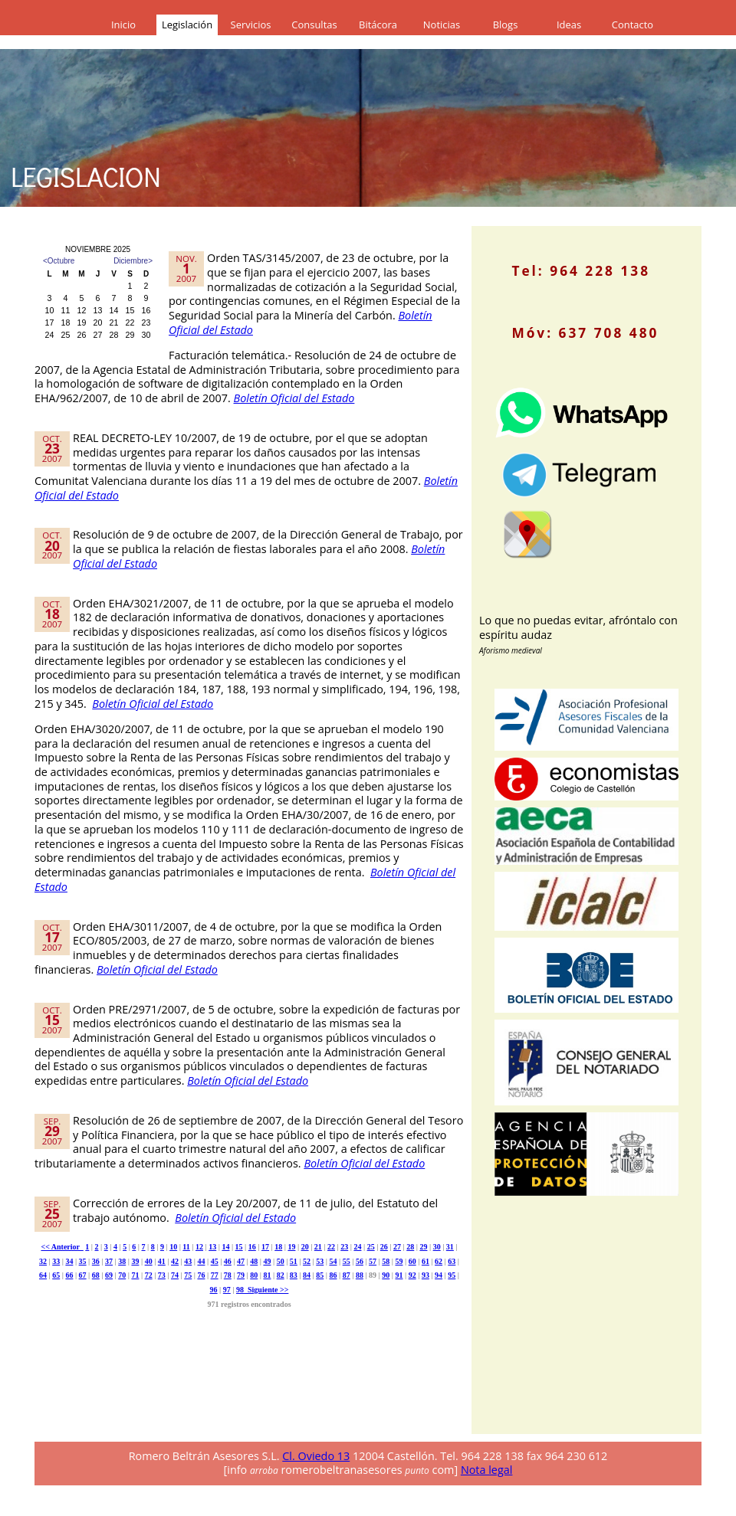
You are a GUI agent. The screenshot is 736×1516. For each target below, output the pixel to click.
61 (425, 1261)
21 (318, 1247)
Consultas (314, 24)
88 (359, 1275)
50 (280, 1261)
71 (135, 1275)
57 (372, 1261)
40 (149, 1261)
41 (162, 1261)
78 (228, 1275)
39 (135, 1261)
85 (320, 1275)
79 (241, 1275)
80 (254, 1275)
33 (56, 1261)
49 (267, 1261)
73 (162, 1275)
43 (188, 1261)
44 (201, 1261)
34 (69, 1261)
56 (359, 1261)
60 (412, 1261)
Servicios (251, 24)
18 (278, 1247)
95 (451, 1275)
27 (397, 1247)
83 (293, 1275)
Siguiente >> (266, 1289)
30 (437, 1247)
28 (410, 1247)
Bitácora (378, 24)
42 (175, 1261)
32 (43, 1261)
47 (241, 1261)
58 (385, 1261)
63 (451, 1261)
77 (215, 1275)
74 (175, 1275)
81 (267, 1275)
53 (320, 1261)
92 (412, 1275)
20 (305, 1247)
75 (188, 1275)
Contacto (632, 24)
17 (265, 1247)
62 (438, 1261)
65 (56, 1275)
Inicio (123, 24)
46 (228, 1261)
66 (69, 1275)
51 (293, 1261)
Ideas (569, 24)
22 (331, 1247)
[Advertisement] (594, 1327)
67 (83, 1275)
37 (109, 1261)
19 (291, 1247)
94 (438, 1275)
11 (185, 1247)
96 (214, 1289)
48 (254, 1261)
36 (96, 1261)
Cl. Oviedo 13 (316, 1456)
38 (122, 1261)
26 (384, 1247)
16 (252, 1247)
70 (122, 1275)
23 (344, 1247)
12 (199, 1247)
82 (280, 1275)
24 (357, 1247)
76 (201, 1275)
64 (43, 1275)
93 (425, 1275)
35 (83, 1261)
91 (398, 1275)
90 (385, 1275)
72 (149, 1275)
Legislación (187, 24)
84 (306, 1275)
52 (306, 1261)
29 (423, 1247)
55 (346, 1261)
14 (225, 1247)
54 (333, 1261)
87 (346, 1275)
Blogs (505, 24)
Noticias (441, 24)
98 (240, 1289)
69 (109, 1275)
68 (96, 1275)
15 (239, 1247)
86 (333, 1275)
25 (371, 1247)
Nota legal (487, 1469)
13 (212, 1247)
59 (398, 1261)
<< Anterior (62, 1247)
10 (173, 1247)
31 (450, 1247)
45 (215, 1261)
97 (227, 1289)
